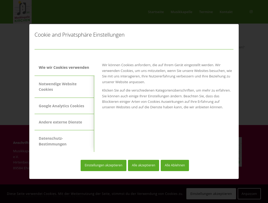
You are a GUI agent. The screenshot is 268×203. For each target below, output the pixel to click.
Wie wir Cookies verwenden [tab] (64, 67)
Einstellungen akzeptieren (103, 165)
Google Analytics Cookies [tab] (61, 105)
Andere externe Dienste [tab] (60, 122)
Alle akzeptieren (143, 165)
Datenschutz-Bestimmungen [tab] (52, 141)
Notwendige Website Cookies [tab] (58, 86)
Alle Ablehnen (175, 165)
